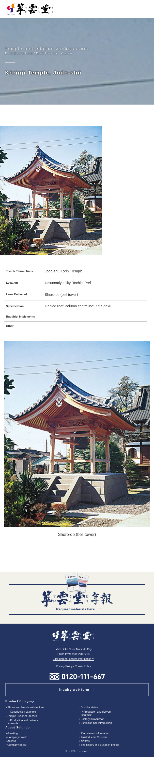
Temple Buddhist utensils (22, 715)
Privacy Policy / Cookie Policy (73, 666)
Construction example (23, 711)
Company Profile (17, 737)
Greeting (12, 733)
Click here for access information (73, 658)
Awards (85, 740)
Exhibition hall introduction (96, 722)
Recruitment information (95, 733)
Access (11, 740)
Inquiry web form (74, 689)
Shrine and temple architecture (25, 707)
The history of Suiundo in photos (100, 744)
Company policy (16, 744)
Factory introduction (92, 719)
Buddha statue (89, 707)
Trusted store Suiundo (94, 737)
